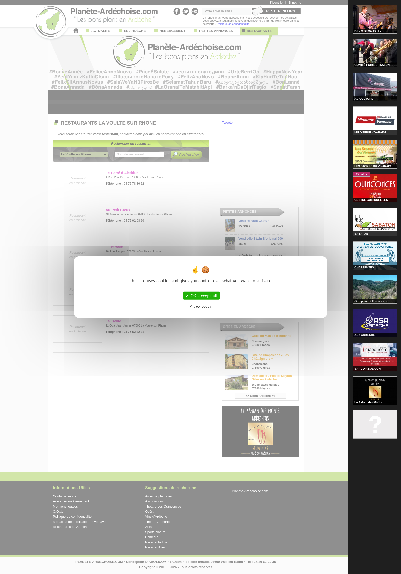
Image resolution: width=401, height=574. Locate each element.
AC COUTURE (363, 98)
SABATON (361, 233)
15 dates (361, 174)
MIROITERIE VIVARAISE (370, 132)
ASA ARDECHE (364, 334)
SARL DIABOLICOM (367, 368)
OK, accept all (201, 295)
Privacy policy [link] (200, 306)
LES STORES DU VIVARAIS (372, 166)
